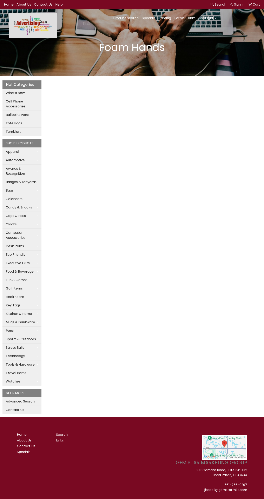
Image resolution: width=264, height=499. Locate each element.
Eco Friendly (15, 254)
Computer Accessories (15, 235)
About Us (23, 4)
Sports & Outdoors (21, 339)
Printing (165, 18)
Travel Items (16, 373)
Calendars (14, 199)
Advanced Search (20, 401)
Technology (15, 356)
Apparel (12, 151)
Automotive (15, 160)
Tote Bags (14, 123)
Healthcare (15, 296)
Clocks (11, 224)
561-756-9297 (235, 485)
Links (192, 18)
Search (218, 4)
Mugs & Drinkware (20, 322)
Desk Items (15, 246)
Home (9, 4)
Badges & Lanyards (21, 182)
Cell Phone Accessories (15, 104)
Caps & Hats (16, 215)
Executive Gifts (18, 263)
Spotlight (206, 18)
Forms (179, 18)
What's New (15, 93)
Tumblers (13, 131)
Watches (13, 381)
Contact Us (43, 4)
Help (59, 4)
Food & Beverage (20, 271)
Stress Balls (15, 347)
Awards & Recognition (15, 171)
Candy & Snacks (19, 207)
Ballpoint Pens (17, 114)
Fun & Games (16, 280)
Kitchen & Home (19, 313)
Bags (10, 190)
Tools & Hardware (20, 364)
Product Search (126, 18)
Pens (10, 330)
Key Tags (13, 305)
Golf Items (14, 288)
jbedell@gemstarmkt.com (225, 489)
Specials (148, 18)
